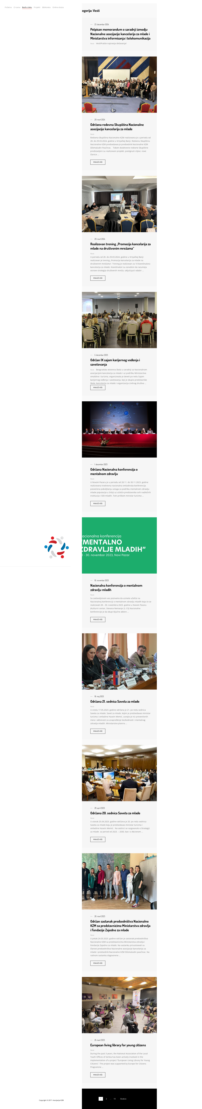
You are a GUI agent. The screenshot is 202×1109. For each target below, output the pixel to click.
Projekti (37, 7)
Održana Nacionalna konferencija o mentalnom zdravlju (114, 471)
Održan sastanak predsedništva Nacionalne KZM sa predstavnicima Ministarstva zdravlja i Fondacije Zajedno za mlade (120, 925)
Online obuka (58, 7)
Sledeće (123, 1099)
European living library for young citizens (118, 1045)
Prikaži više (97, 162)
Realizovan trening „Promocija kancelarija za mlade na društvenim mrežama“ (120, 246)
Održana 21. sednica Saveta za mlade (114, 701)
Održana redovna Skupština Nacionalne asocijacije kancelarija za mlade (117, 126)
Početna (8, 7)
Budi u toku (27, 7)
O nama (17, 7)
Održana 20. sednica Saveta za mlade (115, 813)
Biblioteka (46, 7)
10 (115, 1099)
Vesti (92, 43)
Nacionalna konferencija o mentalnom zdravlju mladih (116, 587)
